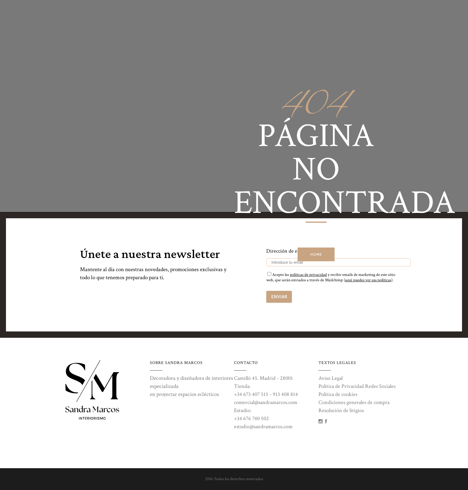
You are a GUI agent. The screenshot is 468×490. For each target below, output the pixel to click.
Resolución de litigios (341, 410)
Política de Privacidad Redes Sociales (356, 386)
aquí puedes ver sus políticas (368, 280)
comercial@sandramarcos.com (265, 402)
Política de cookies (337, 394)
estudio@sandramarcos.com (263, 426)
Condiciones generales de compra (354, 402)
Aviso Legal (330, 378)
